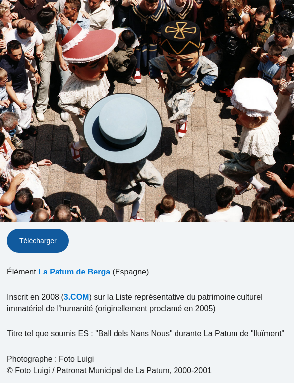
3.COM (76, 297)
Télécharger (38, 241)
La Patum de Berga (74, 272)
